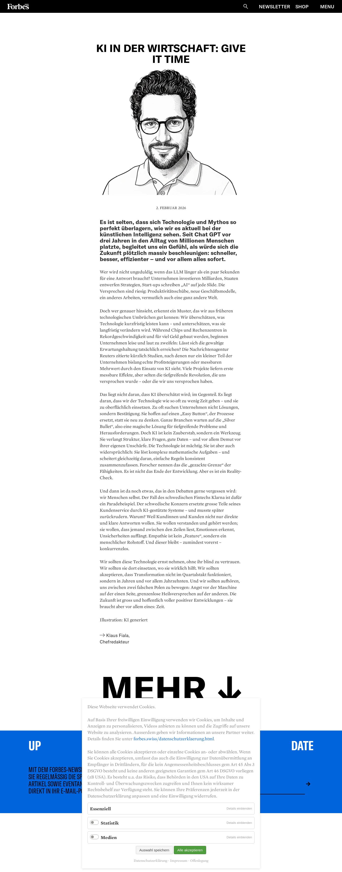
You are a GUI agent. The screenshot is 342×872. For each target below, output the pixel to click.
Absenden (304, 784)
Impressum (178, 860)
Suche (245, 6)
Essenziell (100, 808)
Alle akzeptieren (190, 850)
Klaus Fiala (117, 635)
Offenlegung (199, 860)
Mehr (154, 687)
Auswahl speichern (154, 850)
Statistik (110, 823)
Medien (109, 837)
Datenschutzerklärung (150, 860)
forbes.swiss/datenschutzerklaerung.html (173, 738)
